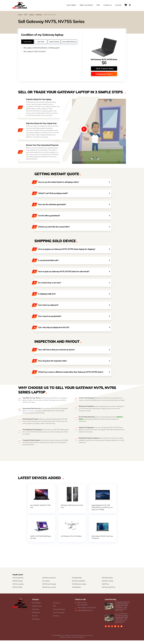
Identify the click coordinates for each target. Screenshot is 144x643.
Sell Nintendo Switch (49, 580)
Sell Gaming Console (49, 590)
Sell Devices (36, 615)
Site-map (56, 618)
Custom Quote (37, 609)
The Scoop (35, 612)
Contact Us (107, 5)
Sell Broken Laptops (65, 640)
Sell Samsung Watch (78, 583)
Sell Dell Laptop (17, 583)
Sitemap (67, 638)
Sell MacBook (76, 590)
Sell (25, 15)
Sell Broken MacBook (78, 640)
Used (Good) (54, 42)
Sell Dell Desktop (107, 580)
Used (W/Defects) (69, 42)
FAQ (98, 5)
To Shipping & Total (104, 74)
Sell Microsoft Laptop (49, 587)
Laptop (31, 15)
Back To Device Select (104, 68)
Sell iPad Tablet (17, 590)
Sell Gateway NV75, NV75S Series (104, 59)
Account (118, 5)
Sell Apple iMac (77, 580)
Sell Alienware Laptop (79, 587)
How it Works (71, 5)
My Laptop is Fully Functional (51, 51)
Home (20, 15)
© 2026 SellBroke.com (57, 638)
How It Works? (36, 605)
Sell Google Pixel (17, 580)
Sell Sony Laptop (18, 587)
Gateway (39, 15)
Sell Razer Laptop (107, 583)
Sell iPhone (105, 587)
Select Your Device (86, 5)
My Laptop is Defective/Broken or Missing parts (51, 48)
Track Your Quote (58, 615)
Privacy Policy (89, 638)
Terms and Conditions (77, 638)
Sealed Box (27, 42)
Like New (40, 42)
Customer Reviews (59, 612)
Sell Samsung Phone (108, 590)
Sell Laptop (46, 583)
